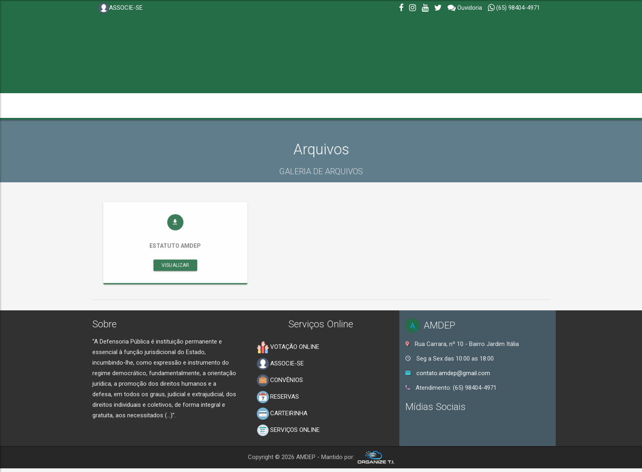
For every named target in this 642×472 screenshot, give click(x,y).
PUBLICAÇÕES (467, 105)
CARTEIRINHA (282, 414)
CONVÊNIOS (280, 380)
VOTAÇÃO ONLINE (288, 347)
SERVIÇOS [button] (362, 105)
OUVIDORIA (413, 105)
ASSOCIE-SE (120, 8)
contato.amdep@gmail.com (453, 373)
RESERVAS (278, 397)
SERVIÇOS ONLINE (288, 430)
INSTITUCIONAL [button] (127, 105)
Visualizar (204, 277)
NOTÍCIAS (259, 105)
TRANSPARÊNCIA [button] (200, 105)
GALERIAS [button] (308, 105)
